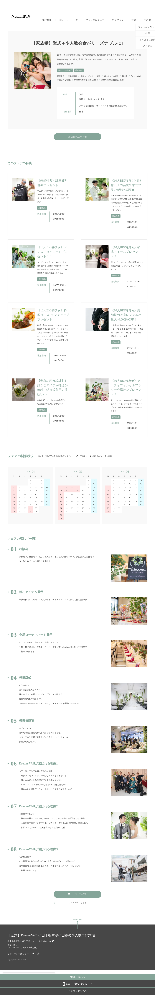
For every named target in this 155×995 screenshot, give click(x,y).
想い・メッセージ (68, 20)
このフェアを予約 (77, 136)
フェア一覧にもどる (77, 902)
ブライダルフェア (95, 20)
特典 (134, 20)
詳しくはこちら (30, 987)
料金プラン (118, 20)
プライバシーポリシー (18, 954)
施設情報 (47, 20)
